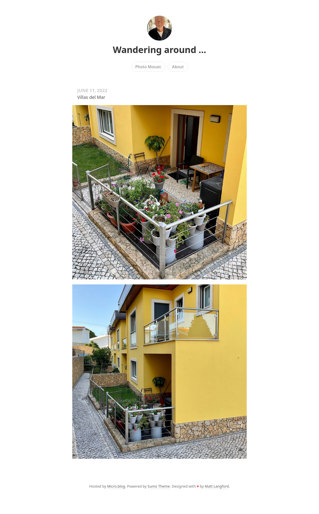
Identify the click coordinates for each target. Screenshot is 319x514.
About (178, 66)
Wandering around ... (159, 50)
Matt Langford (217, 486)
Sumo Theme (159, 486)
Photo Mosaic (148, 66)
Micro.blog (116, 486)
